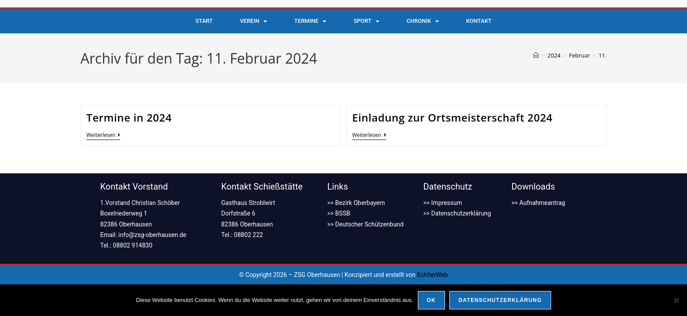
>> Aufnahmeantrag (538, 202)
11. (602, 55)
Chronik (422, 21)
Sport (366, 21)
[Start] (536, 55)
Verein (253, 21)
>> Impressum (442, 202)
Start (204, 21)
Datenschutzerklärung (500, 300)
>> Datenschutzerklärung (457, 213)
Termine (310, 21)
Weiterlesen (103, 135)
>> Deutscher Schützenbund (365, 224)
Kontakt (478, 21)
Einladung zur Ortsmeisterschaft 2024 (452, 117)
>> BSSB (338, 213)
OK (431, 300)
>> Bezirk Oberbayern (356, 202)
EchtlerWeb (432, 274)
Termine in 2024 (129, 117)
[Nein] (676, 300)
